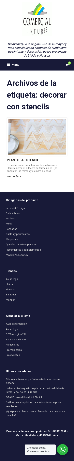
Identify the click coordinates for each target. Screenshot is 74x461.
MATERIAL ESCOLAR (17, 254)
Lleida (9, 284)
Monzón (10, 299)
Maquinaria (12, 239)
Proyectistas (13, 355)
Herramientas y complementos (23, 249)
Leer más (14, 176)
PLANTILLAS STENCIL (23, 160)
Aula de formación (16, 323)
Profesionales (14, 349)
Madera (10, 218)
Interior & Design (15, 208)
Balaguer (11, 294)
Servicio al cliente (16, 339)
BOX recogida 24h (16, 334)
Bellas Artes (13, 213)
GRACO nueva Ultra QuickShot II (24, 397)
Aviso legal (12, 279)
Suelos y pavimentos (18, 234)
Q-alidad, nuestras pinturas (21, 244)
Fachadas (11, 228)
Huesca (10, 289)
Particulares (12, 344)
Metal (9, 223)
